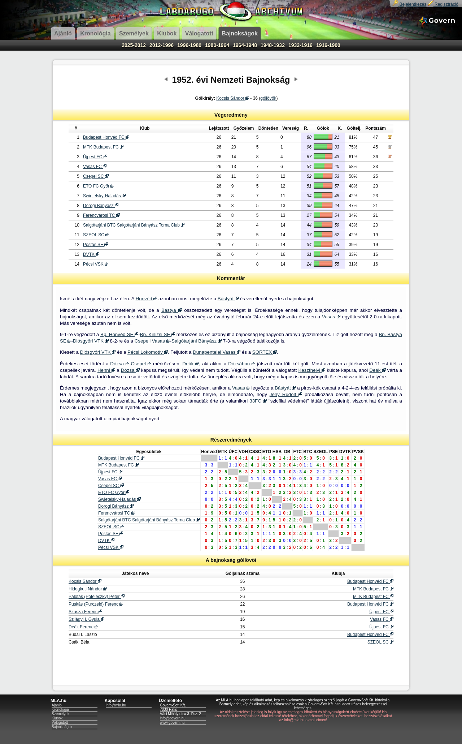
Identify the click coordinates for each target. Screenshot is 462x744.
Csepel (141, 363)
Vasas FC (94, 166)
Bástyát (228, 298)
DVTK (91, 254)
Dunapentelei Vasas (216, 352)
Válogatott (60, 722)
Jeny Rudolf (286, 394)
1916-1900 (328, 45)
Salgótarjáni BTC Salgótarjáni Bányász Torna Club (133, 225)
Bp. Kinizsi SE (157, 334)
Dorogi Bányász (100, 205)
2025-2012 (134, 45)
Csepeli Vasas (152, 341)
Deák (190, 363)
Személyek (60, 714)
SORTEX (264, 352)
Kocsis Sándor (232, 98)
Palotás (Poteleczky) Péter (97, 596)
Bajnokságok (62, 727)
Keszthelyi (311, 370)
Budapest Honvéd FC (106, 137)
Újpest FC (95, 156)
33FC (258, 401)
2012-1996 (161, 45)
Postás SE (95, 244)
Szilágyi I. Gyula (86, 619)
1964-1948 (245, 45)
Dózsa (119, 363)
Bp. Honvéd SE (119, 334)
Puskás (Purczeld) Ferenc (96, 604)
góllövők (268, 98)
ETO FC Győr (98, 186)
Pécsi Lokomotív (147, 352)
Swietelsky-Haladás (104, 195)
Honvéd (146, 298)
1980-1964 (217, 45)
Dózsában (241, 363)
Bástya (171, 310)
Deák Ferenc (83, 626)
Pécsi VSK (95, 264)
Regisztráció (443, 4)
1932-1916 (300, 45)
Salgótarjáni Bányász (196, 341)
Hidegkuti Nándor (88, 589)
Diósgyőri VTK (91, 341)
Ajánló (57, 705)
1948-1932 (273, 45)
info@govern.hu (173, 718)
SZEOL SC (96, 234)
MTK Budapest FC (103, 147)
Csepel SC (96, 176)
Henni (106, 370)
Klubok (57, 718)
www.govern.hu (172, 722)
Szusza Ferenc (85, 611)
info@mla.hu (116, 705)
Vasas (331, 316)
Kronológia (60, 709)
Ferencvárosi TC (101, 215)
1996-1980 (189, 45)
